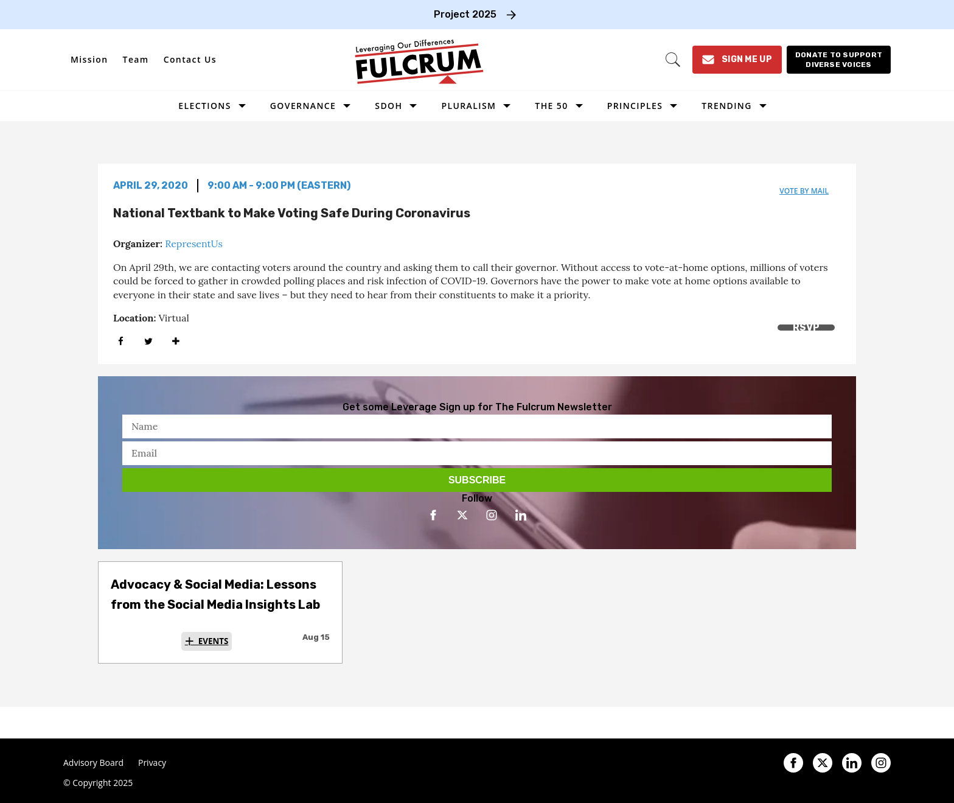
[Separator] (175, 341)
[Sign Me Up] (737, 60)
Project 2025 (465, 14)
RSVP (806, 327)
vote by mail (804, 191)
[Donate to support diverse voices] (839, 60)
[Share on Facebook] (120, 341)
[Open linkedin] (521, 515)
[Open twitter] (462, 515)
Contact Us (190, 59)
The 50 (551, 105)
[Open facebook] (433, 515)
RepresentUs (194, 243)
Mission (89, 59)
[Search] (673, 59)
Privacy (152, 762)
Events (213, 641)
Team (136, 59)
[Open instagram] (491, 515)
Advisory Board (93, 762)
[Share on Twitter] (148, 341)
